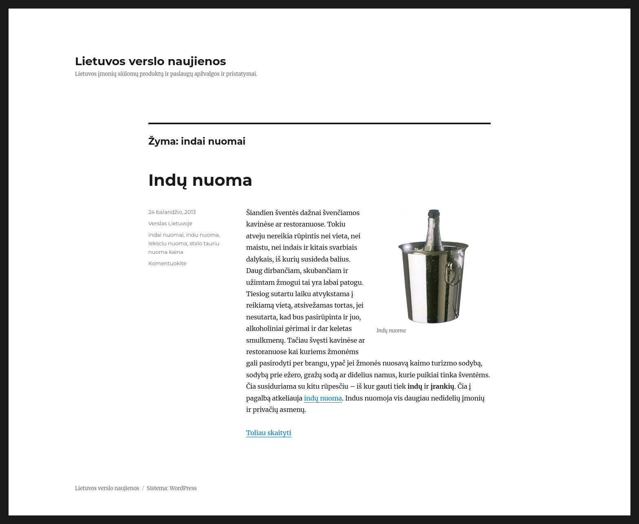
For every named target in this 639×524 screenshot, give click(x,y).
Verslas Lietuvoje (170, 223)
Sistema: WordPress (172, 488)
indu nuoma (202, 234)
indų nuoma (323, 398)
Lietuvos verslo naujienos (150, 61)
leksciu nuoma (167, 243)
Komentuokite (167, 263)
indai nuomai (165, 234)
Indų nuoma (200, 180)
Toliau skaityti (268, 433)
